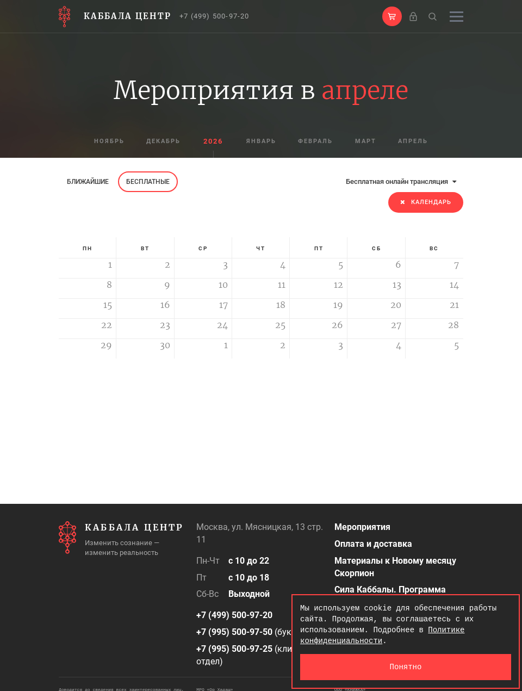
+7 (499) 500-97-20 (214, 16)
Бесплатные (148, 182)
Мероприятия (362, 527)
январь (261, 141)
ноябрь (107, 141)
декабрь (162, 141)
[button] (392, 16)
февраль (316, 141)
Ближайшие (88, 182)
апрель (415, 141)
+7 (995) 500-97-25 (234, 649)
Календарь (425, 202)
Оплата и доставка (373, 544)
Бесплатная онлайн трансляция (401, 181)
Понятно (406, 667)
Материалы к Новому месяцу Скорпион (395, 567)
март (366, 141)
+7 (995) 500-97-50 (234, 632)
